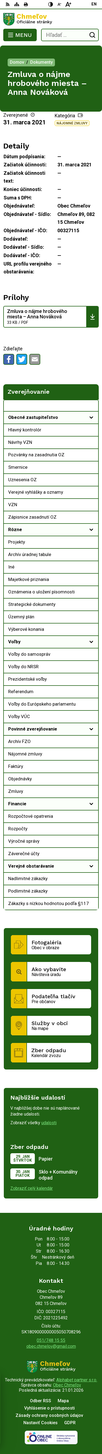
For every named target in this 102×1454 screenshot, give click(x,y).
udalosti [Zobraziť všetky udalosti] (49, 1122)
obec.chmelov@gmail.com (51, 1346)
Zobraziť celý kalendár (31, 1188)
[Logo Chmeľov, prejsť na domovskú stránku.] (51, 19)
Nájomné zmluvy (72, 123)
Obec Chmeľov (67, 1385)
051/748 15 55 (51, 1340)
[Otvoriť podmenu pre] (91, 417)
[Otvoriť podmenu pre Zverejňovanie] (91, 407)
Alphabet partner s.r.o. (76, 1379)
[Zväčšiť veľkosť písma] (68, 4)
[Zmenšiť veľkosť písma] (59, 4)
